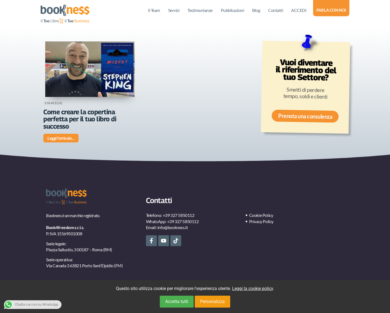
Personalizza (212, 301)
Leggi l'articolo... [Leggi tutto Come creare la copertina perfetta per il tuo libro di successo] (60, 138)
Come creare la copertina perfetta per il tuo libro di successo (79, 119)
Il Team (154, 10)
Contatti (275, 10)
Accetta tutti (176, 301)
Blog (256, 10)
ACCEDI (298, 10)
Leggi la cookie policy (252, 288)
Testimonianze (200, 10)
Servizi (174, 10)
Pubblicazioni (232, 10)
